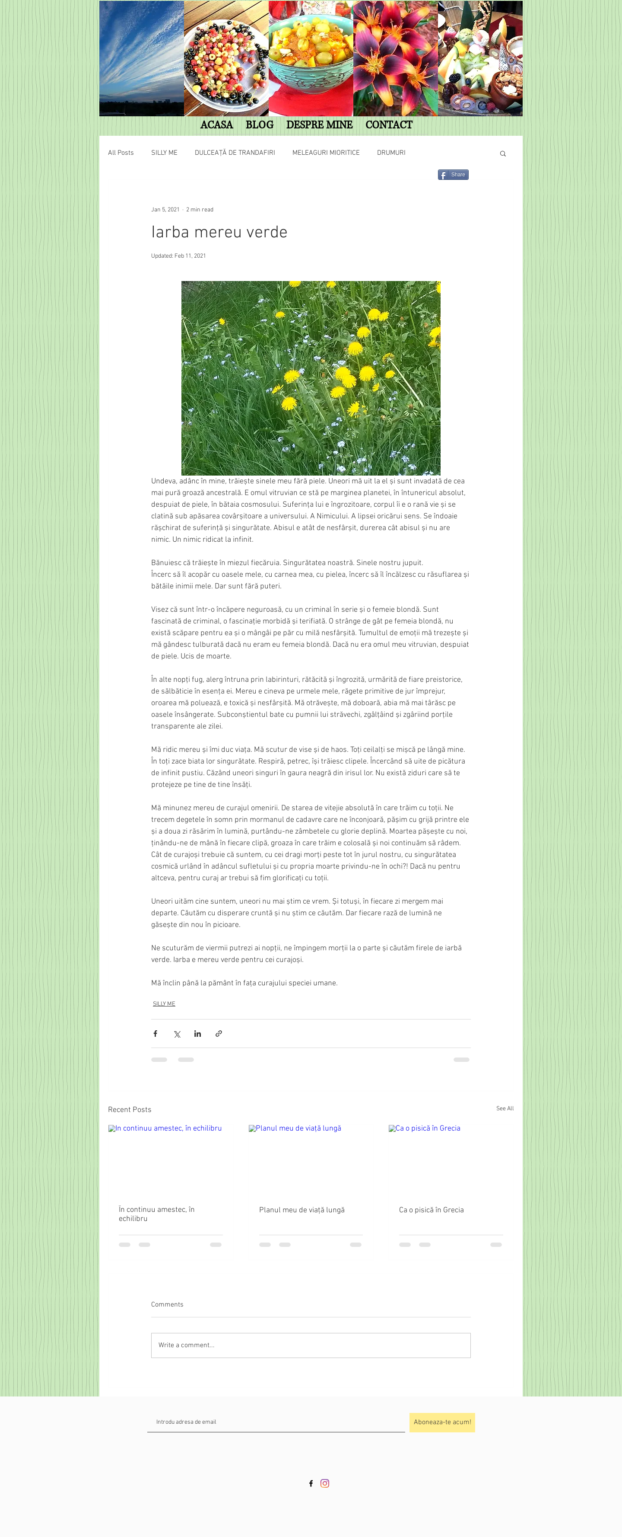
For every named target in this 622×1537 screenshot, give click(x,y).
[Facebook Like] (206, 178)
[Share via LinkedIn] (198, 1033)
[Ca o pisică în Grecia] (451, 1160)
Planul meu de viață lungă (302, 1210)
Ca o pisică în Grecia (431, 1210)
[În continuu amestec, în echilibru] (170, 1160)
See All (505, 1108)
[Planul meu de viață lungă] (311, 1160)
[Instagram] (325, 1483)
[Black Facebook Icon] (311, 1483)
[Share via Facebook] (155, 1033)
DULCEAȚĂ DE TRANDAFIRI (235, 153)
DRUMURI (391, 153)
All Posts (121, 153)
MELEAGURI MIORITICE (326, 153)
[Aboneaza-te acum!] (442, 1422)
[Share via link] (219, 1033)
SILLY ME (164, 153)
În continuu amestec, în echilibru (157, 1214)
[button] (503, 153)
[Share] (453, 174)
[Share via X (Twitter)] (176, 1033)
